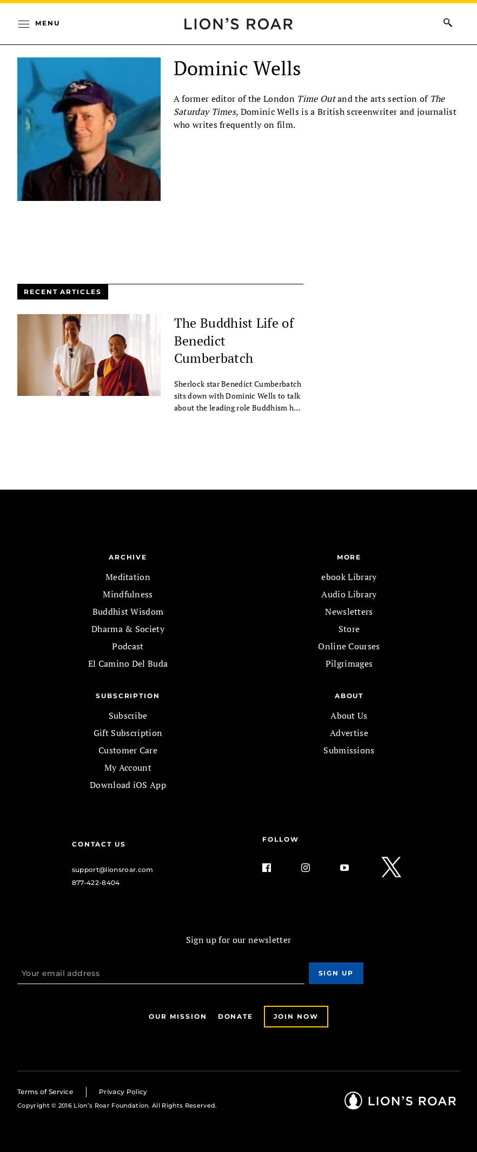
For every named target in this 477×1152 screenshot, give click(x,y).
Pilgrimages (349, 663)
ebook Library (348, 577)
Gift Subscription (128, 733)
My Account (127, 767)
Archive (128, 557)
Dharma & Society (127, 629)
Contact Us (99, 844)
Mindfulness (128, 594)
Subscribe (128, 715)
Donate (236, 1016)
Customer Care (127, 750)
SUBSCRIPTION (128, 696)
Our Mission (178, 1016)
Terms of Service (45, 1092)
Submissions (349, 750)
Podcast (127, 646)
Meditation (127, 577)
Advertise (349, 733)
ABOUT (349, 696)
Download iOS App (128, 785)
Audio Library (348, 594)
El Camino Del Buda (128, 663)
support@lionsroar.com (113, 869)
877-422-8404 (96, 882)
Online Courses (349, 646)
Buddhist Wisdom (128, 611)
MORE (349, 557)
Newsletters (349, 611)
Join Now (296, 1016)
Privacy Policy (123, 1092)
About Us (349, 715)
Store (349, 629)
